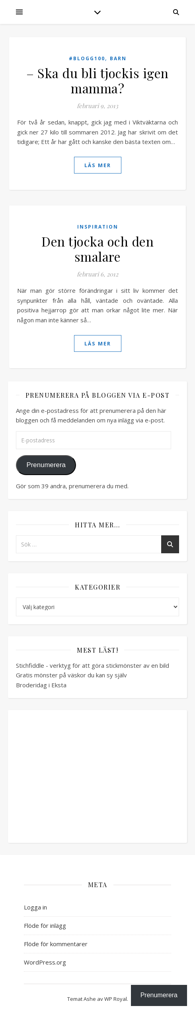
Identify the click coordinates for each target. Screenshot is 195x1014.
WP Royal (115, 998)
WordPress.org (45, 962)
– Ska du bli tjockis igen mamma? (97, 80)
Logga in (35, 907)
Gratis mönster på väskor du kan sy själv (71, 675)
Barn (118, 58)
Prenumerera (45, 465)
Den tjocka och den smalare (97, 249)
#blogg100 (87, 58)
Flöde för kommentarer (56, 944)
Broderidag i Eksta (41, 685)
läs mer (97, 165)
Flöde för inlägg (45, 925)
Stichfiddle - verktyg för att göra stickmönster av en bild (92, 665)
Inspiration (97, 226)
